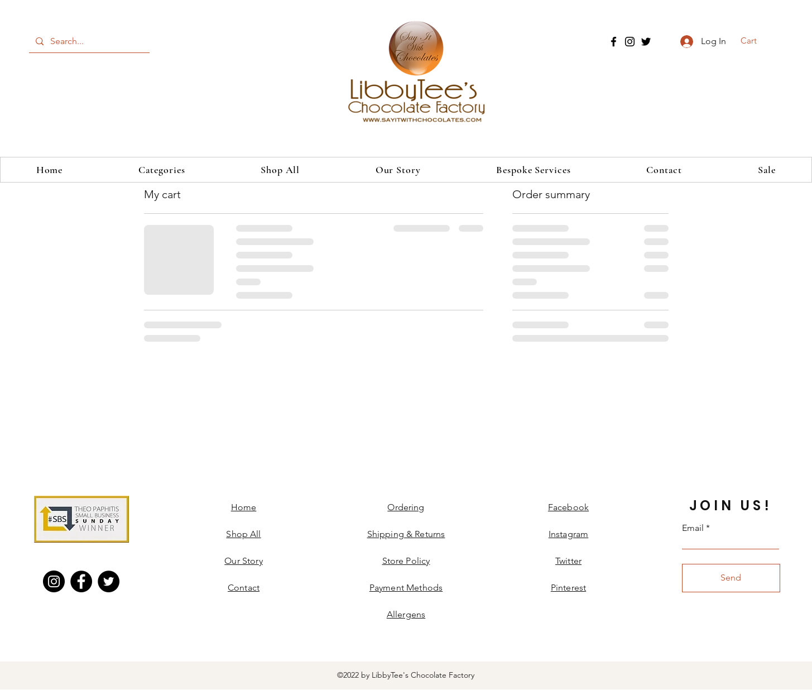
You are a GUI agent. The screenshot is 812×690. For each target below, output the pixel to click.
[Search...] (88, 41)
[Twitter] (646, 41)
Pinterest (568, 587)
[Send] (731, 578)
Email (693, 528)
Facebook (568, 507)
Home (244, 507)
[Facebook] (613, 41)
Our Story (243, 560)
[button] (756, 41)
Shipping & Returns (406, 534)
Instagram (568, 534)
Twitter (568, 560)
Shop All (243, 534)
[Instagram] (629, 41)
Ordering (405, 507)
